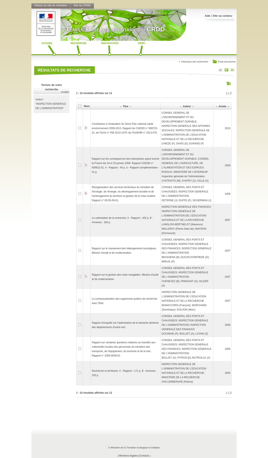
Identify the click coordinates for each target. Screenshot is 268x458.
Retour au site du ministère (51, 5)
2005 (228, 372)
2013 (228, 128)
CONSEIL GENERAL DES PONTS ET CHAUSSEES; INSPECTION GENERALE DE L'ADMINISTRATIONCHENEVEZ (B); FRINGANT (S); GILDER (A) (185, 277)
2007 (228, 220)
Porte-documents (224, 62)
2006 (228, 324)
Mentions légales (128, 455)
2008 (228, 193)
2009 (228, 165)
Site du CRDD (82, 5)
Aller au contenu (222, 15)
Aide (207, 15)
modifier (65, 92)
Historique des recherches (194, 61)
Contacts (144, 455)
